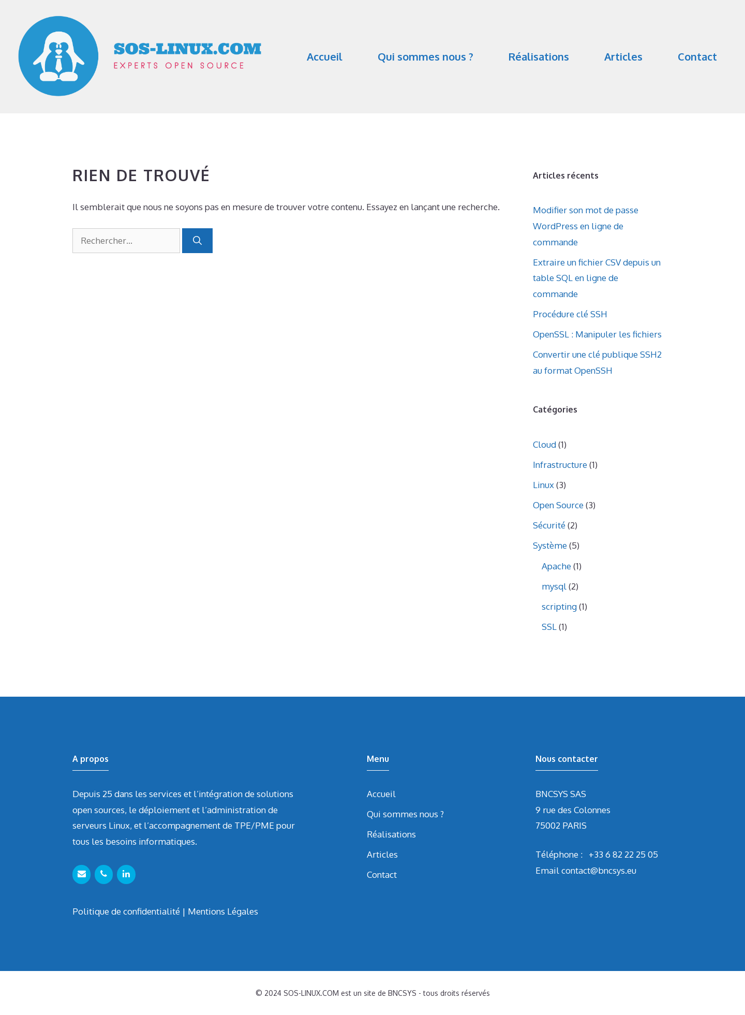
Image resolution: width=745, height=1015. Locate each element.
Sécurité (549, 525)
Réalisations (539, 56)
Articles (623, 56)
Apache (556, 566)
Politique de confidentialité (126, 911)
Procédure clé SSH (570, 313)
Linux (543, 484)
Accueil (324, 56)
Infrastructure (560, 464)
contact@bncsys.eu (598, 870)
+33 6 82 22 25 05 (623, 854)
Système (550, 545)
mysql (554, 586)
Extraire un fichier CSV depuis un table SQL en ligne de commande (597, 278)
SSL (549, 626)
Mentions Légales (223, 911)
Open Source (558, 504)
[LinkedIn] (126, 874)
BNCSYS (402, 993)
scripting (559, 606)
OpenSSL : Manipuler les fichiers (597, 334)
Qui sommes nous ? (425, 56)
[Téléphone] (104, 874)
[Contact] (81, 874)
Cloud (544, 444)
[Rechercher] (197, 240)
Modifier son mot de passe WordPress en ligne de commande (585, 225)
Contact (697, 56)
